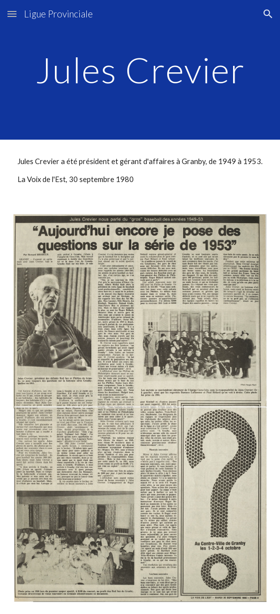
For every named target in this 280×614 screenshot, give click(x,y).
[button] (12, 13)
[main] (140, 70)
